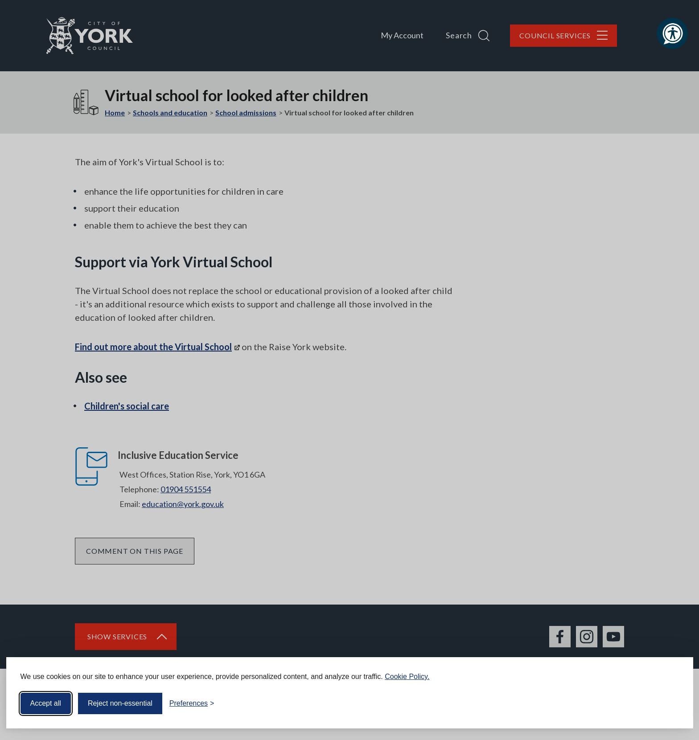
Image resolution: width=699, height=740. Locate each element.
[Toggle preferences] (191, 703)
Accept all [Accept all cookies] (45, 703)
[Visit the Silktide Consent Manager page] (673, 703)
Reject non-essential (120, 703)
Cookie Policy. (407, 676)
